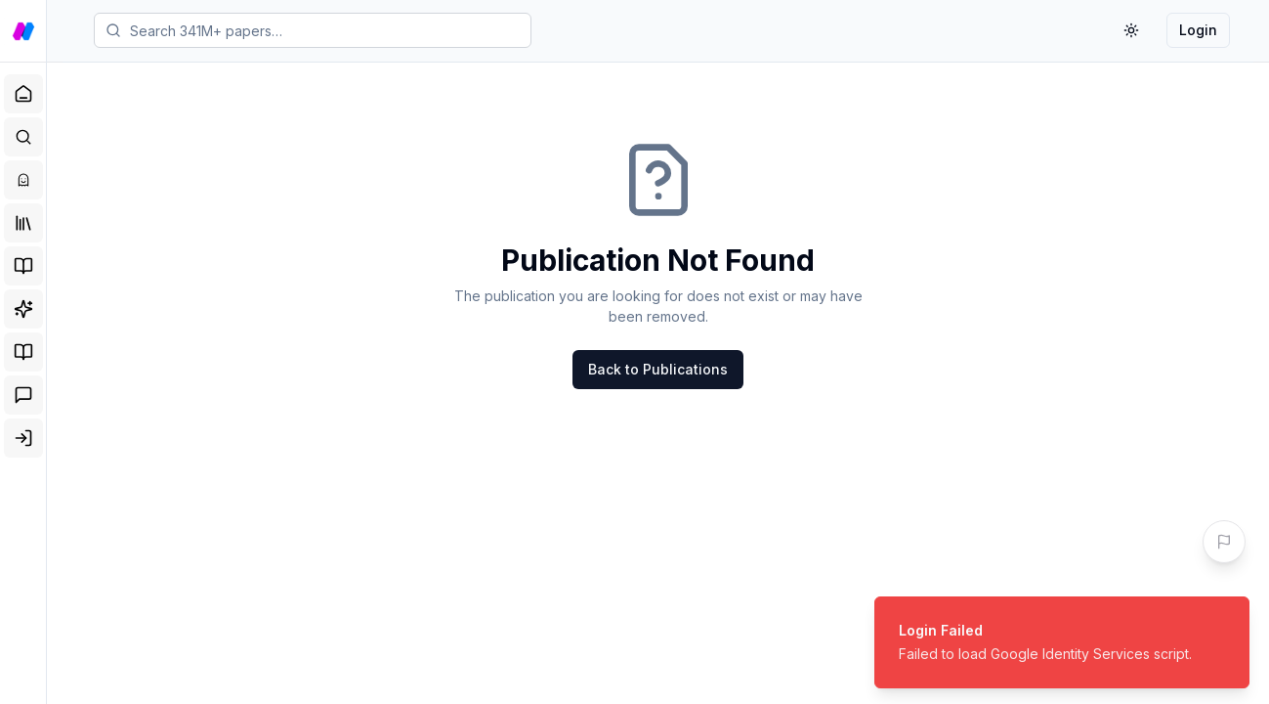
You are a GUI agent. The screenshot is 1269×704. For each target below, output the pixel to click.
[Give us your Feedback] (1224, 541)
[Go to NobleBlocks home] (23, 31)
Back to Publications (658, 369)
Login (1198, 30)
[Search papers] (312, 30)
